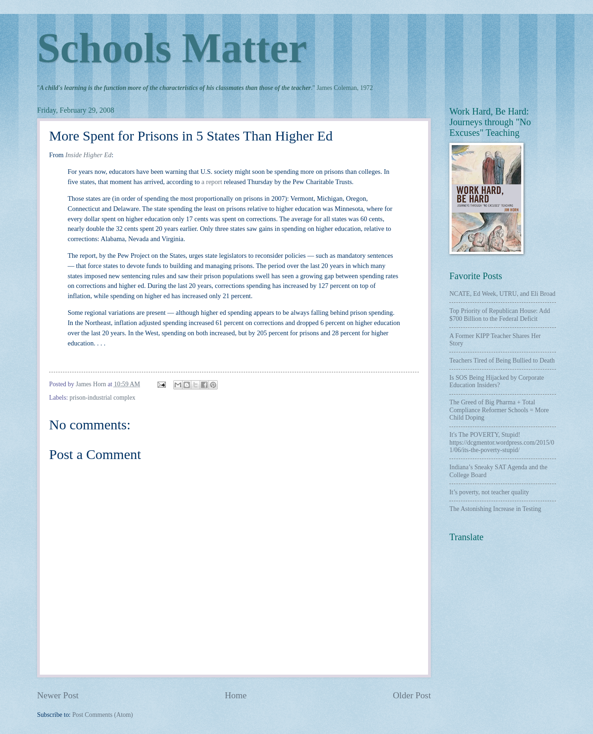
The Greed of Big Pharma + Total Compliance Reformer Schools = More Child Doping (499, 410)
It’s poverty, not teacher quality (489, 492)
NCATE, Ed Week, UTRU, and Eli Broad (502, 293)
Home (235, 695)
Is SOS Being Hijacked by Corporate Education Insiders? (496, 381)
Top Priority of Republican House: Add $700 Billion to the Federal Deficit (499, 314)
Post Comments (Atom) (102, 714)
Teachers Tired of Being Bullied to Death (502, 360)
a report (212, 181)
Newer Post (58, 695)
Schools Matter (172, 48)
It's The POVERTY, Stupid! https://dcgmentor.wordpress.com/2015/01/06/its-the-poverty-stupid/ (501, 442)
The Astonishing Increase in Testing (495, 508)
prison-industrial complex (102, 397)
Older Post (412, 695)
